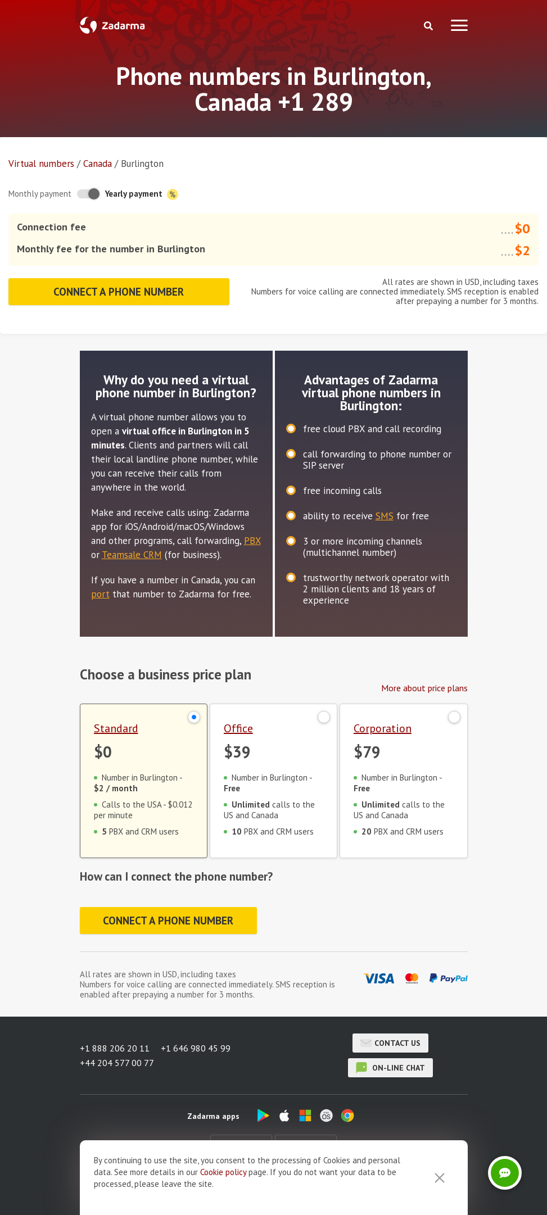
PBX (252, 540)
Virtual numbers (41, 163)
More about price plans (424, 687)
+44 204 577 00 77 (117, 1062)
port (100, 594)
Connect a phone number (118, 291)
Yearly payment (141, 194)
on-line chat (390, 1067)
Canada (97, 163)
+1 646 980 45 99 (195, 1048)
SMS (385, 516)
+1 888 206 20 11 (115, 1048)
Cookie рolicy (223, 1191)
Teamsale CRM (132, 554)
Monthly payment (39, 193)
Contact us (390, 1043)
